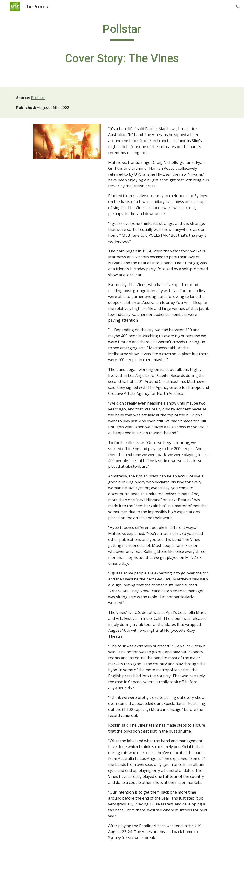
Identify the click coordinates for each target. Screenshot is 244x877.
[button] (238, 6)
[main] (122, 46)
